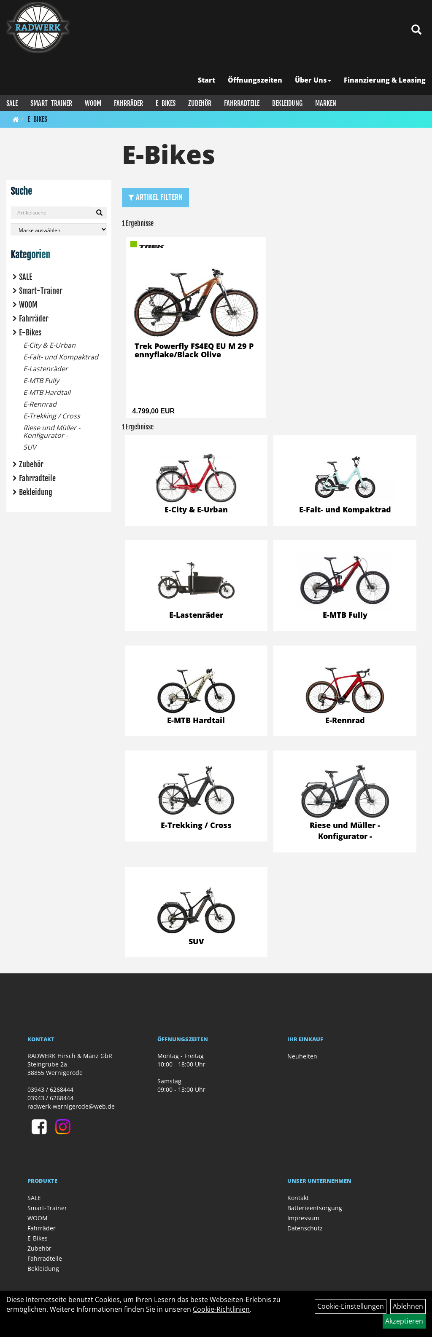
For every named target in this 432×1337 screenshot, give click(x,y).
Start (206, 80)
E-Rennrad (40, 404)
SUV (29, 447)
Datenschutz (305, 1228)
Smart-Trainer (51, 103)
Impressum (303, 1218)
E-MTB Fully (41, 380)
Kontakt (298, 1198)
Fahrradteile (241, 103)
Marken (325, 103)
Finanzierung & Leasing (385, 80)
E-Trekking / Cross (51, 416)
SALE (12, 103)
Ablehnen (408, 1306)
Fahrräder (128, 103)
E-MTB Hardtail (46, 392)
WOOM (93, 103)
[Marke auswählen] (59, 229)
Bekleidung (287, 103)
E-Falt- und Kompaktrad (60, 357)
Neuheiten (302, 1056)
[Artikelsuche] (416, 30)
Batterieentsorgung (314, 1208)
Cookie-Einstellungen (350, 1306)
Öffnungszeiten (255, 80)
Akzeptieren (404, 1321)
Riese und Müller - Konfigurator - (51, 431)
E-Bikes (166, 103)
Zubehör (199, 103)
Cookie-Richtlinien (221, 1309)
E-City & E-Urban (49, 345)
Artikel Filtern (155, 197)
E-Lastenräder (45, 368)
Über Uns (313, 80)
